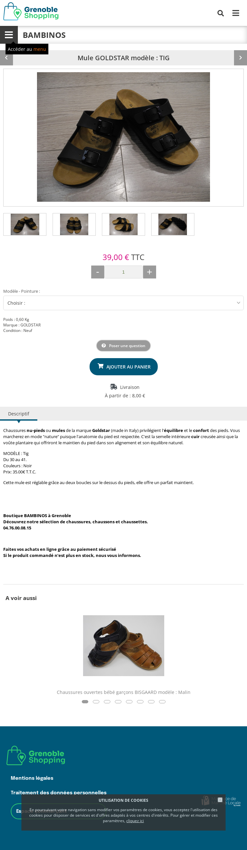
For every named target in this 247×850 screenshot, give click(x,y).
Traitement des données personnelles (58, 792)
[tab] (25, 224)
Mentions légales (32, 778)
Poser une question (127, 345)
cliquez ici (135, 820)
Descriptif (18, 414)
